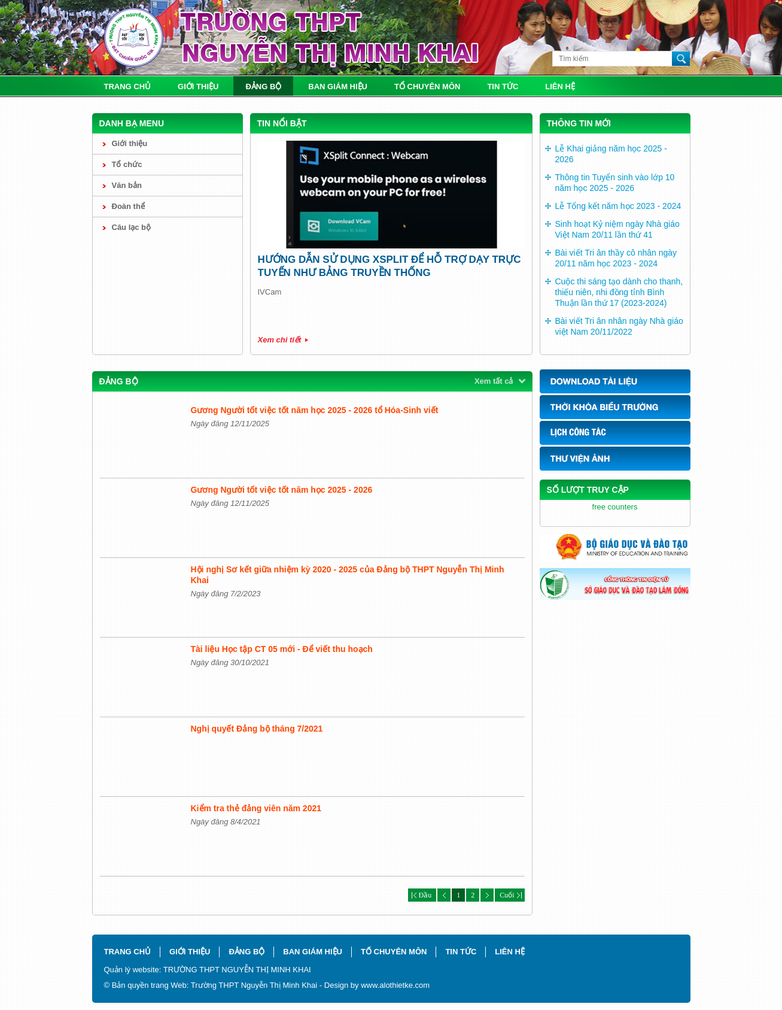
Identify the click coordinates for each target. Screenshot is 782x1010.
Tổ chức (127, 164)
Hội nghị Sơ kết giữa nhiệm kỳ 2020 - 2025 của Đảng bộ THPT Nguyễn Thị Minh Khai (347, 575)
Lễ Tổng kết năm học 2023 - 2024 (618, 206)
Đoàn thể (128, 206)
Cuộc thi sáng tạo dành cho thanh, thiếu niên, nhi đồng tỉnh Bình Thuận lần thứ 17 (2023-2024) (619, 292)
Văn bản (127, 185)
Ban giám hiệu (337, 86)
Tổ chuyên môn (427, 86)
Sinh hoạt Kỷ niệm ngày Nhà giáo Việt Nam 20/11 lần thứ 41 (617, 229)
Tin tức (502, 86)
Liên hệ (560, 86)
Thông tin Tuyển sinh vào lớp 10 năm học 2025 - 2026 (615, 182)
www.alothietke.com (395, 985)
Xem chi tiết (280, 339)
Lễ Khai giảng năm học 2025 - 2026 (611, 154)
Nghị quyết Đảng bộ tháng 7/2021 (257, 728)
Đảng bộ (263, 86)
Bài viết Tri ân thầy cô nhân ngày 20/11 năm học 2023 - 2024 (616, 258)
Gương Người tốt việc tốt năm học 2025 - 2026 (282, 490)
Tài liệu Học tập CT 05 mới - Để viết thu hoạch (282, 649)
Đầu (422, 895)
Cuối (509, 895)
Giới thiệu (198, 86)
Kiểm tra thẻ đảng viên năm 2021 (256, 808)
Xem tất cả (493, 381)
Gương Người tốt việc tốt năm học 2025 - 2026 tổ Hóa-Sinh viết (315, 410)
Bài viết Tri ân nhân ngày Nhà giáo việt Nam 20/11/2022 (619, 326)
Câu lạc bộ (131, 227)
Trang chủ (127, 86)
